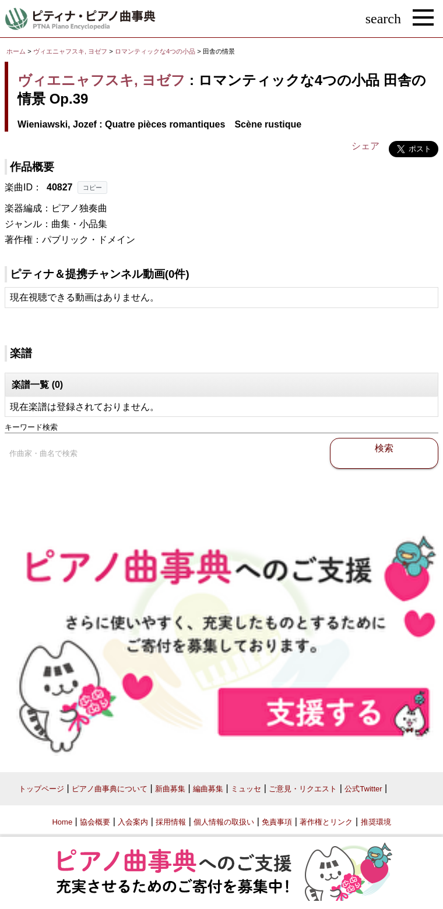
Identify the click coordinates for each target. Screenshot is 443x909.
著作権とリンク (326, 822)
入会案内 (133, 822)
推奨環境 (376, 822)
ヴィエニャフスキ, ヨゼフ (70, 51)
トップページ (41, 788)
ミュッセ (246, 788)
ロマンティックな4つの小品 (156, 51)
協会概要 (95, 822)
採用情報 (171, 822)
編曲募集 (208, 788)
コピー (92, 187)
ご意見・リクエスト (303, 788)
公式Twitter (363, 788)
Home (62, 822)
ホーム (16, 51)
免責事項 (277, 822)
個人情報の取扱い (224, 822)
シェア (365, 146)
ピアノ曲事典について (109, 788)
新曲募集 (170, 788)
